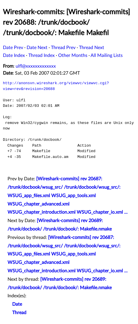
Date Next (37, 47)
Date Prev (13, 47)
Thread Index (41, 55)
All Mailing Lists (107, 55)
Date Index (14, 55)
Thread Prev (63, 47)
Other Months (72, 55)
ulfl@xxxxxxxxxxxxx (36, 66)
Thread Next (91, 47)
